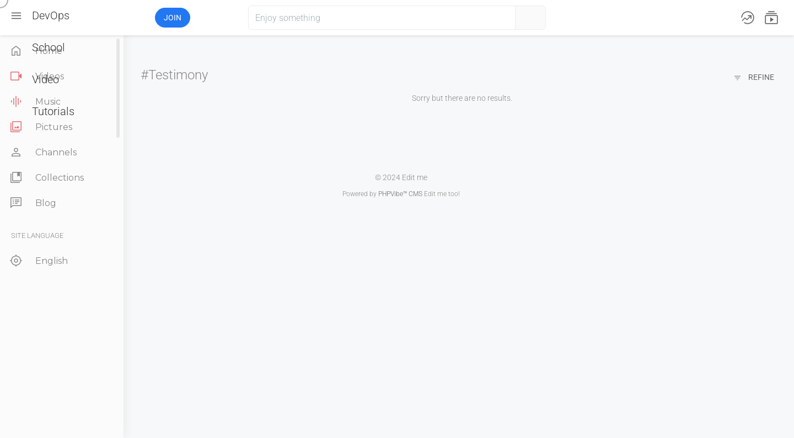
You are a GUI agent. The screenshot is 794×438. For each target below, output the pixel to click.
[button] (114, 17)
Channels (42, 152)
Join (172, 17)
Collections (46, 177)
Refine (753, 78)
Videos (36, 76)
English (38, 260)
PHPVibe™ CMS (400, 194)
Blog (32, 203)
